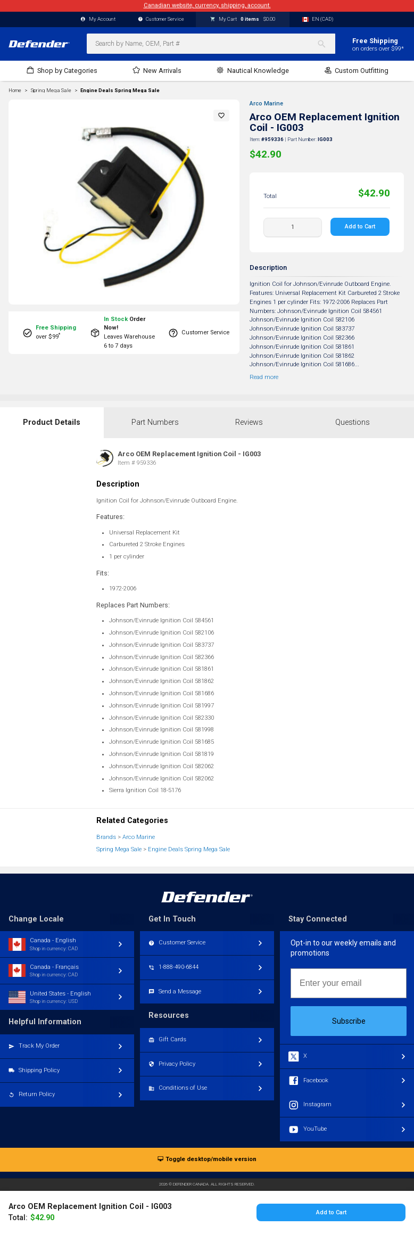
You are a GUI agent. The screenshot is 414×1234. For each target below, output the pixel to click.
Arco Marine (266, 103)
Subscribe (349, 1021)
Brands (106, 837)
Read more (264, 377)
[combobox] (211, 44)
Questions (352, 422)
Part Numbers (155, 422)
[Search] (326, 44)
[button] (221, 115)
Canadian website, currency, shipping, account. (207, 5)
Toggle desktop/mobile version (207, 1160)
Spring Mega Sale (119, 849)
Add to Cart (360, 226)
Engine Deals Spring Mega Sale (120, 90)
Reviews (249, 422)
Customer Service (161, 19)
